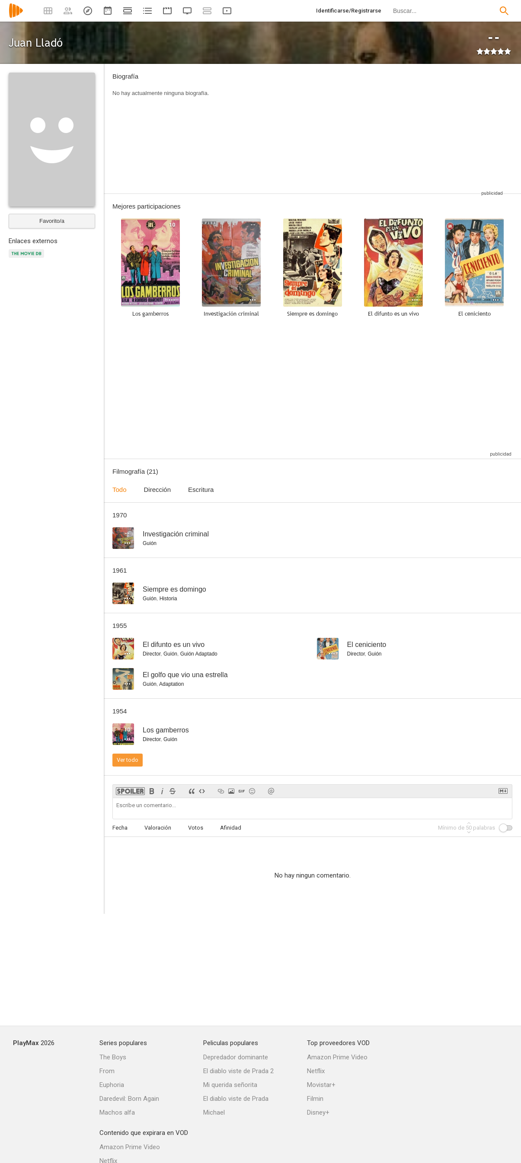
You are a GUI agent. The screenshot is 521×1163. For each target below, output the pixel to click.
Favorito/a (51, 221)
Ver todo (127, 760)
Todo (119, 489)
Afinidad (230, 827)
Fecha (120, 827)
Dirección (157, 489)
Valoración (157, 827)
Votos (195, 827)
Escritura (201, 489)
